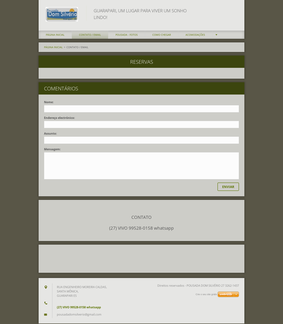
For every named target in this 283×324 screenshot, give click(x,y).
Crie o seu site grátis (206, 295)
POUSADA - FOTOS (127, 35)
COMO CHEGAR (161, 35)
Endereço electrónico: (59, 118)
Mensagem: (52, 150)
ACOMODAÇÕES (195, 35)
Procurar (235, 10)
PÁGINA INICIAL (55, 35)
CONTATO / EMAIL (90, 35)
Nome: (49, 103)
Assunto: (50, 134)
